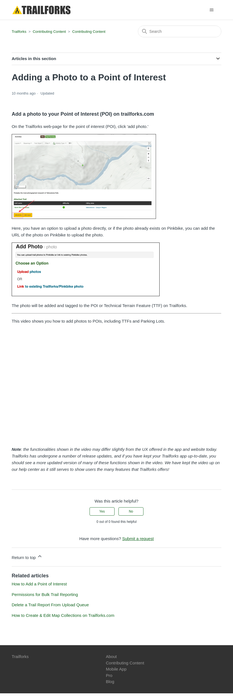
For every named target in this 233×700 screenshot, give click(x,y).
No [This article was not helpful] (131, 511)
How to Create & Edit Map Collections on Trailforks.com (63, 615)
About (111, 656)
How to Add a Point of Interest (39, 584)
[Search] (179, 31)
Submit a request (137, 538)
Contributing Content (49, 31)
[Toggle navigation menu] (211, 10)
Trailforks (19, 31)
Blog (110, 681)
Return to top (27, 556)
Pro (109, 675)
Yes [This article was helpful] (102, 511)
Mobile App (116, 669)
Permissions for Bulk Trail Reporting (45, 594)
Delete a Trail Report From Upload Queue (50, 604)
